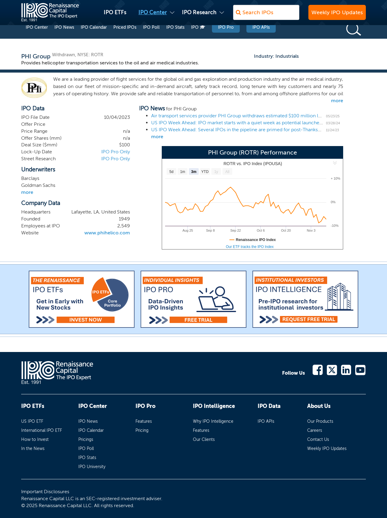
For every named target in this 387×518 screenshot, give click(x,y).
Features (143, 421)
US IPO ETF (32, 421)
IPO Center (152, 15)
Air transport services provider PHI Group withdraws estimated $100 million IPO (238, 116)
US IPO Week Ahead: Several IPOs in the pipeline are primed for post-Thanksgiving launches (251, 129)
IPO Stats (175, 38)
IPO (198, 38)
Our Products (320, 421)
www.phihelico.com (107, 233)
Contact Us (318, 439)
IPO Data (269, 406)
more (337, 100)
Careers (314, 430)
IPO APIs (261, 38)
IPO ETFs (115, 15)
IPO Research (199, 15)
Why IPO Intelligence (213, 421)
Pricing (141, 430)
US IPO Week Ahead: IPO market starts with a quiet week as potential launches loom (242, 122)
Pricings (85, 439)
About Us (318, 406)
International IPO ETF (41, 430)
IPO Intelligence (214, 406)
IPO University (92, 466)
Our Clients (204, 439)
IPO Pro (226, 38)
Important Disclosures (45, 491)
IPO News (64, 38)
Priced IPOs (124, 38)
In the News (32, 448)
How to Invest (35, 439)
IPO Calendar (94, 38)
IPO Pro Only (115, 152)
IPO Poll (151, 38)
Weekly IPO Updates (337, 15)
